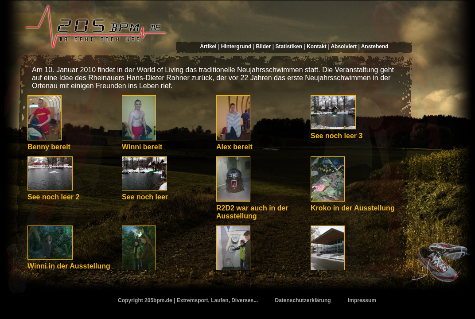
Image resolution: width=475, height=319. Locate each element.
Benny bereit (48, 147)
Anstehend (375, 46)
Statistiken (288, 46)
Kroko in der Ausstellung (353, 208)
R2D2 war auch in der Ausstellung (252, 212)
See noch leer (145, 197)
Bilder (263, 46)
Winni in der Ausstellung (68, 266)
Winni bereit (142, 147)
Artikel (208, 46)
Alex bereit (234, 147)
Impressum (362, 300)
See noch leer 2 (53, 197)
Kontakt (317, 46)
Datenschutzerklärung (303, 300)
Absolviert (344, 46)
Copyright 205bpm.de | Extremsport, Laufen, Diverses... (188, 300)
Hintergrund (236, 46)
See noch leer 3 (336, 136)
